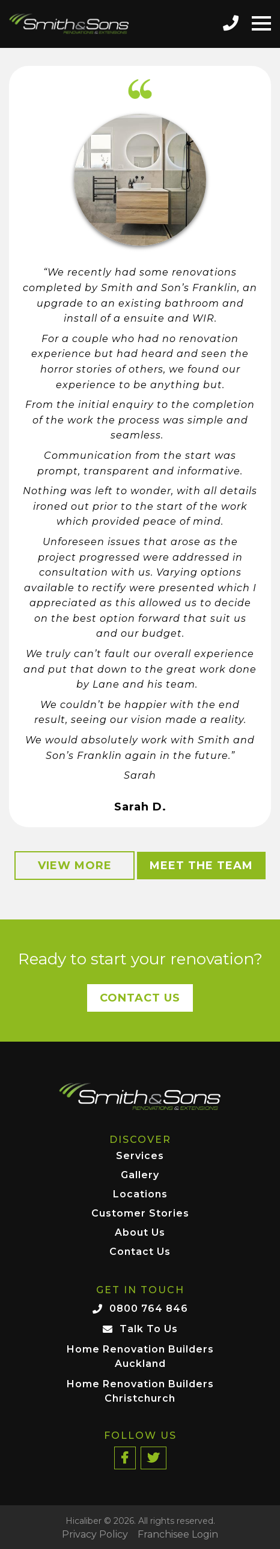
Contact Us (140, 998)
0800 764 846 (148, 1308)
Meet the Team (201, 865)
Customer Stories (140, 1214)
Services (140, 1156)
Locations (140, 1195)
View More (75, 865)
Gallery (140, 1175)
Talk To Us (149, 1329)
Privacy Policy (95, 1534)
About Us (140, 1233)
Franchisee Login (178, 1534)
